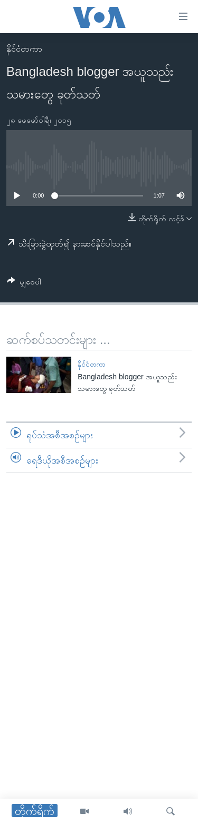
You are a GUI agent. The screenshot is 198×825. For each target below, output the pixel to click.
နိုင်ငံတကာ (24, 48)
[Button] (24, 283)
